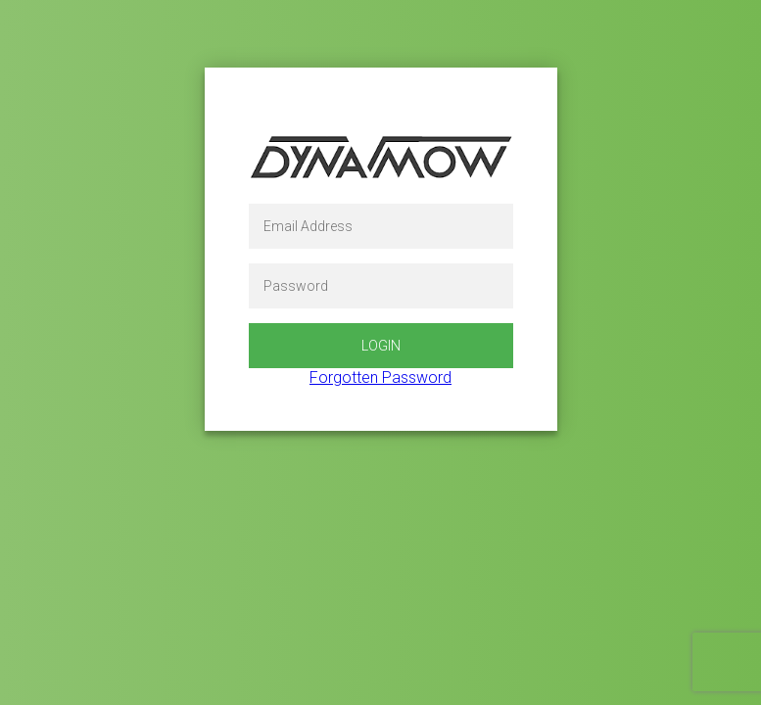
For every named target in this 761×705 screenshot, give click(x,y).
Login (381, 345)
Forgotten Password (380, 377)
